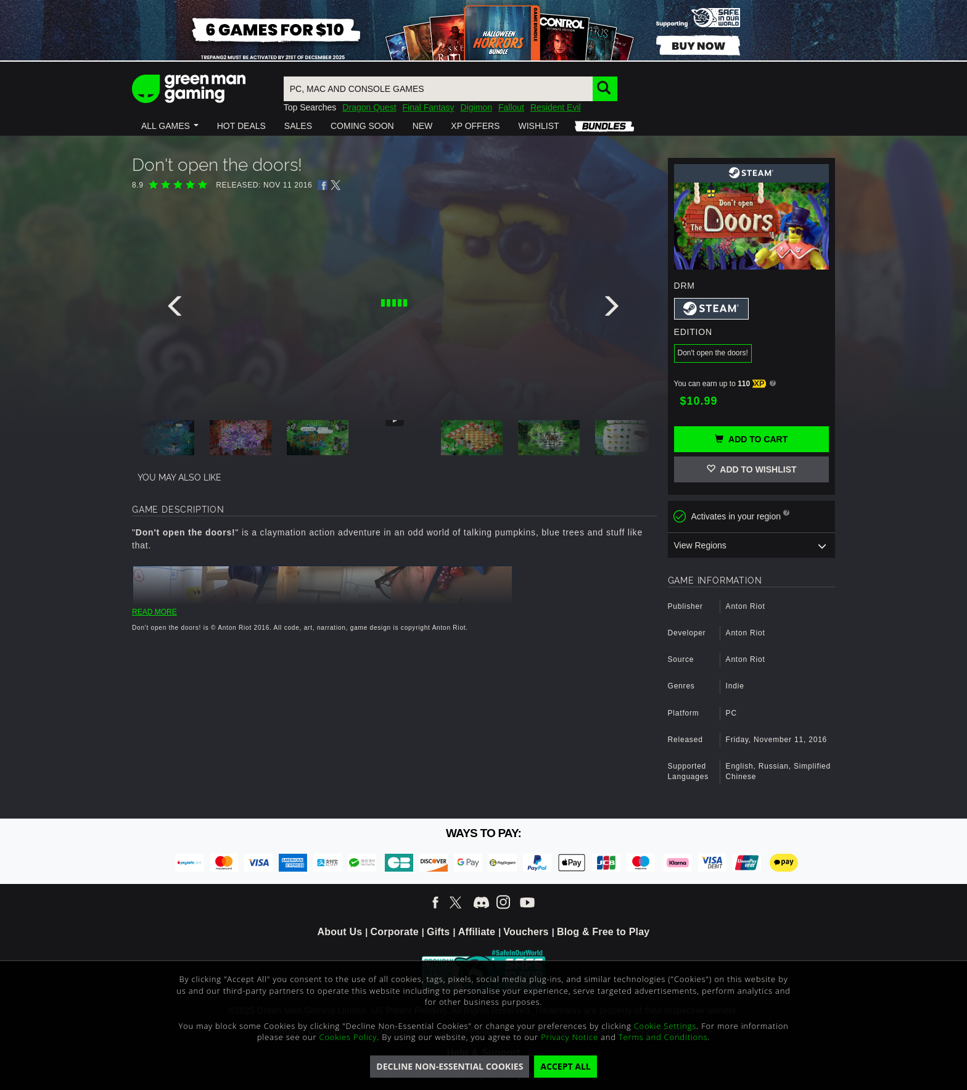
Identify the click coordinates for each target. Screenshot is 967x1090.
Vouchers (525, 932)
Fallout (511, 107)
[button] (170, 126)
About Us (340, 932)
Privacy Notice (569, 1037)
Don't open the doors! (713, 353)
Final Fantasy (429, 107)
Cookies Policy (348, 1037)
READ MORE (154, 612)
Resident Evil (555, 107)
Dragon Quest (369, 107)
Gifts (438, 932)
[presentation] (177, 309)
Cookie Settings (665, 1025)
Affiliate (476, 932)
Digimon (476, 107)
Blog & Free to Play (603, 932)
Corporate (395, 932)
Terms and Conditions (663, 1037)
